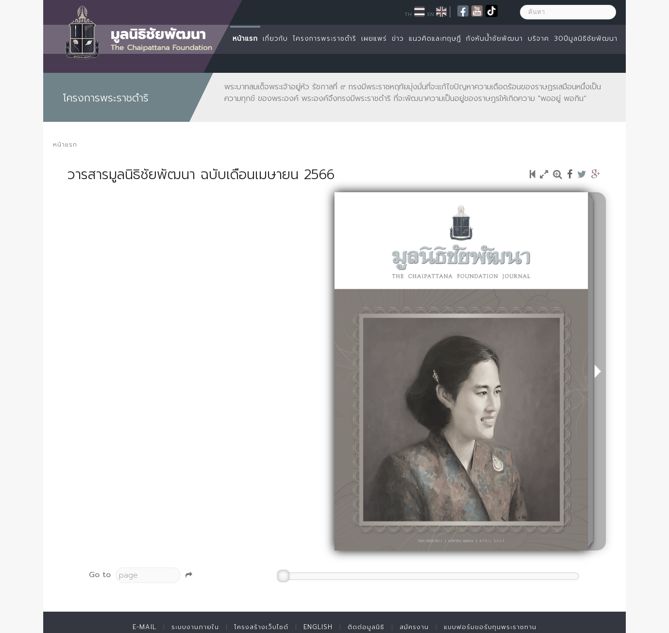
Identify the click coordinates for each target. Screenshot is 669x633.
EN (430, 14)
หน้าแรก (245, 38)
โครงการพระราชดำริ (324, 38)
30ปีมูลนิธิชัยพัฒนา (586, 38)
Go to (100, 575)
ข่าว (398, 38)
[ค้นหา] (568, 12)
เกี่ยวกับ (275, 38)
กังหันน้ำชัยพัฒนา (494, 38)
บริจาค (538, 38)
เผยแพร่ (374, 38)
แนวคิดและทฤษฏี (435, 38)
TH (408, 14)
